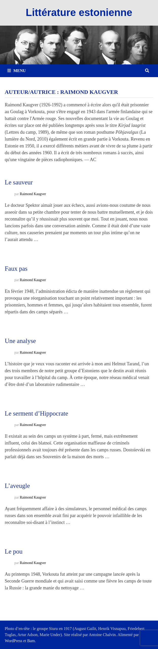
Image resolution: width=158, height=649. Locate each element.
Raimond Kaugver (33, 194)
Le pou (14, 551)
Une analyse (20, 340)
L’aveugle (17, 485)
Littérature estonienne (79, 12)
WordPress (13, 641)
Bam (31, 641)
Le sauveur (19, 182)
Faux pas (16, 268)
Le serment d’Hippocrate (36, 413)
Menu (16, 71)
